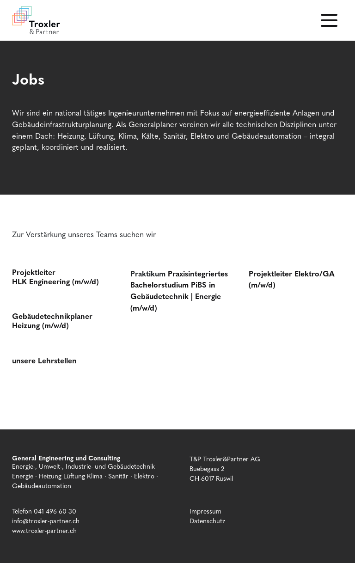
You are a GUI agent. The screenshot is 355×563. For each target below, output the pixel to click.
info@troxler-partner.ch (46, 520)
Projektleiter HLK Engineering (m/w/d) (55, 276)
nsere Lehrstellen (46, 360)
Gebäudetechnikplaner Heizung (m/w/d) (52, 320)
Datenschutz (207, 520)
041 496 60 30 (55, 510)
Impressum (205, 510)
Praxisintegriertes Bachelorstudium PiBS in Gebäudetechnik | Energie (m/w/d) (179, 290)
